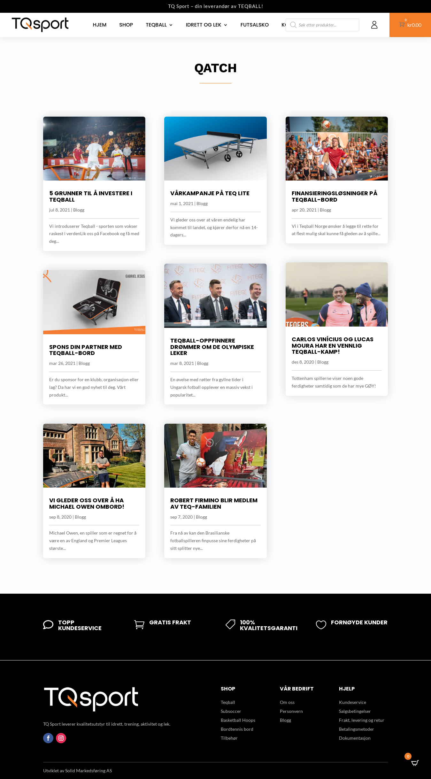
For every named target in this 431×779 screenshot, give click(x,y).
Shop (126, 24)
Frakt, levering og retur (361, 720)
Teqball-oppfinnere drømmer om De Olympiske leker (212, 346)
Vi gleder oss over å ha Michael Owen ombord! (86, 503)
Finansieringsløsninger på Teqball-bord (334, 196)
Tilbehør (229, 738)
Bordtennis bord (237, 729)
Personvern (291, 711)
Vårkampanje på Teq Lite (210, 193)
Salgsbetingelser (355, 711)
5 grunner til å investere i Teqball (90, 196)
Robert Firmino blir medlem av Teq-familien (214, 503)
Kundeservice (352, 702)
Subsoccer (231, 711)
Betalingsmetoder (356, 729)
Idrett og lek (203, 24)
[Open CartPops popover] (415, 763)
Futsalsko (255, 24)
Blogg (78, 209)
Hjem (99, 24)
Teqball (156, 24)
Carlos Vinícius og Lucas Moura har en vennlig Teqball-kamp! (332, 345)
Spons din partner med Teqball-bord (85, 350)
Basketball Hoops (238, 720)
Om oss (287, 702)
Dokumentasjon (355, 738)
